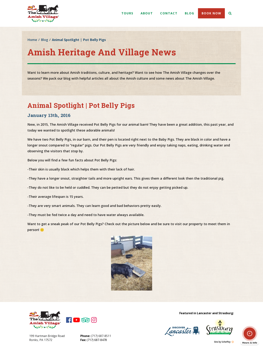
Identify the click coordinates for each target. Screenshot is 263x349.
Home (32, 40)
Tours (127, 13)
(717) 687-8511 (101, 336)
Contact (169, 13)
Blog (189, 13)
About (147, 13)
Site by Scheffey (222, 342)
